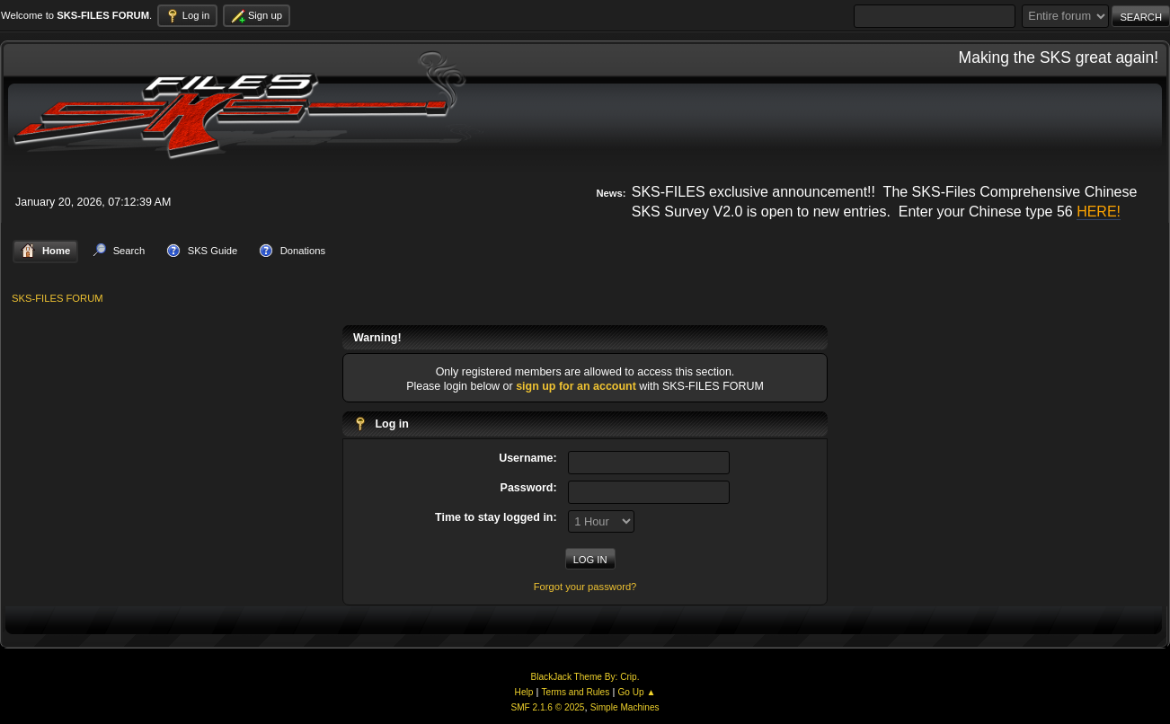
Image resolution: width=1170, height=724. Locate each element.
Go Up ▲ (636, 692)
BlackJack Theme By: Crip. (585, 677)
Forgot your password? (585, 586)
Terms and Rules (576, 692)
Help (524, 692)
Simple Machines (625, 707)
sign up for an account (576, 386)
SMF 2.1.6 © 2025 (547, 707)
